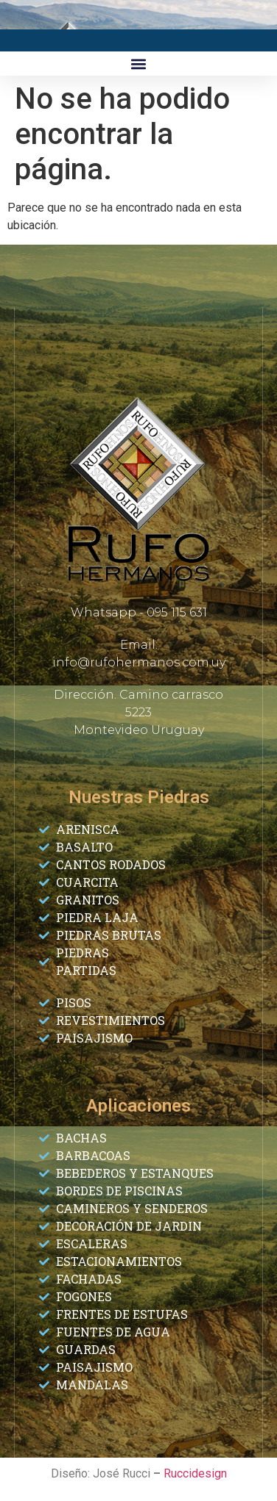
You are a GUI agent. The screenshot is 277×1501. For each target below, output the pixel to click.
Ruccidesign (195, 1473)
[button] (139, 63)
